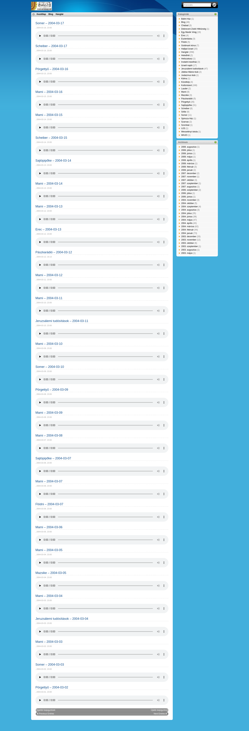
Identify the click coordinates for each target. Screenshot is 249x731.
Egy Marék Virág (188, 32)
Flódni (184, 42)
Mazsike (185, 95)
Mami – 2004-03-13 (48, 206)
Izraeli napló (186, 65)
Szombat (185, 125)
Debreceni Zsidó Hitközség (193, 29)
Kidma (184, 78)
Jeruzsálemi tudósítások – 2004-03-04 (61, 618)
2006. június (186, 197)
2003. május (186, 253)
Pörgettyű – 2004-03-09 (51, 389)
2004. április (186, 223)
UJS (183, 128)
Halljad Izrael (187, 49)
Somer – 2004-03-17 (49, 23)
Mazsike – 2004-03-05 (50, 573)
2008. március (187, 163)
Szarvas (185, 122)
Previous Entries (46, 713)
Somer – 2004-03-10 (49, 367)
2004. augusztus (188, 210)
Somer (184, 115)
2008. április (186, 160)
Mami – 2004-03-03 (48, 641)
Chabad (184, 25)
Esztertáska (186, 39)
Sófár (183, 112)
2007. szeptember (189, 183)
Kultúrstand (186, 85)
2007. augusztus (188, 186)
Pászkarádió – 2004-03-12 (53, 252)
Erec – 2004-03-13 (48, 229)
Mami (183, 92)
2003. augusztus (188, 250)
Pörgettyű (185, 102)
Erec (183, 35)
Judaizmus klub (188, 75)
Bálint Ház (186, 19)
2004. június (186, 216)
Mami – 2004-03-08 (48, 435)
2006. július (186, 193)
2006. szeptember (189, 190)
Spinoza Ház (187, 118)
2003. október (187, 243)
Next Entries (159, 713)
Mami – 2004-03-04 (48, 596)
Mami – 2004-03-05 (48, 550)
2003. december (188, 236)
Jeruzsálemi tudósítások (192, 68)
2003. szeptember (189, 246)
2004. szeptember (189, 206)
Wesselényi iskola (189, 131)
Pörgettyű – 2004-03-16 (51, 69)
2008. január (187, 170)
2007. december (188, 173)
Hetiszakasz (186, 58)
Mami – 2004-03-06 (48, 527)
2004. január (187, 233)
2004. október (187, 203)
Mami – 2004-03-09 (48, 412)
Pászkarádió (187, 98)
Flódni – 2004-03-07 (49, 504)
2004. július (186, 213)
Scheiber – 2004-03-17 (51, 46)
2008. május (186, 157)
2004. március (187, 226)
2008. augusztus (188, 147)
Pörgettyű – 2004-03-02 (51, 687)
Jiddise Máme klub (189, 72)
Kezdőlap (41, 14)
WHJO (184, 135)
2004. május (186, 220)
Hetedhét (185, 55)
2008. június (186, 153)
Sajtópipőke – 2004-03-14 (53, 160)
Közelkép (185, 82)
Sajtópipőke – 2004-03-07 (53, 458)
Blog (50, 14)
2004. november (188, 200)
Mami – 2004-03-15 (48, 115)
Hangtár (59, 14)
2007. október (187, 180)
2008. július (186, 150)
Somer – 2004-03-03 (49, 664)
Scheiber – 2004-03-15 (51, 137)
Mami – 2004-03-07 (48, 481)
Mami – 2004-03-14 (48, 183)
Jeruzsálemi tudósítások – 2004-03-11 (61, 321)
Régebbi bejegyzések (45, 710)
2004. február (187, 230)
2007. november (188, 176)
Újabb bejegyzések (159, 710)
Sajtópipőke (186, 105)
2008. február (187, 167)
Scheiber (185, 108)
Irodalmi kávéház (189, 62)
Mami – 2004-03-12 (48, 275)
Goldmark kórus (188, 45)
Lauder (184, 88)
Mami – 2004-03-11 (48, 298)
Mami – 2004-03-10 (48, 344)
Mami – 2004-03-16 (48, 92)
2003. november (188, 240)
